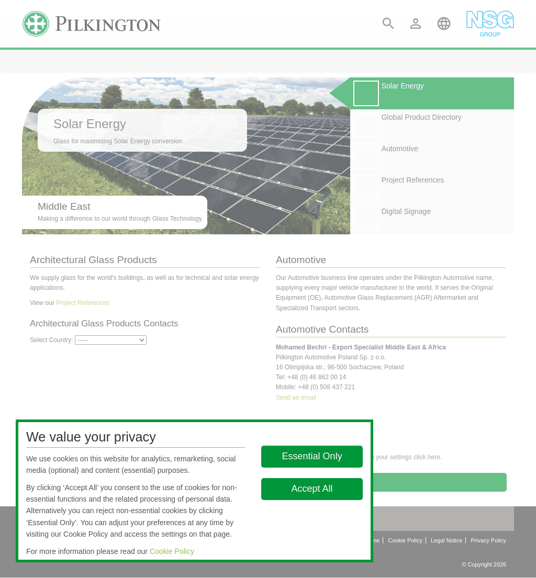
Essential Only (312, 456)
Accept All (312, 488)
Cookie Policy (172, 551)
